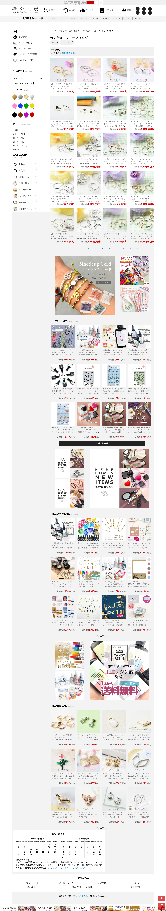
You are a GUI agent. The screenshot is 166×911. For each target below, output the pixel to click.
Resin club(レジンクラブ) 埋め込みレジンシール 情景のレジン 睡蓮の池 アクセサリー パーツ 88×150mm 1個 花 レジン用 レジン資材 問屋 (113, 393)
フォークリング (67, 42)
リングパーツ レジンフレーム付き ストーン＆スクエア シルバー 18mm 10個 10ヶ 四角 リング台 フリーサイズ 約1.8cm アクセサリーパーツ (88, 201)
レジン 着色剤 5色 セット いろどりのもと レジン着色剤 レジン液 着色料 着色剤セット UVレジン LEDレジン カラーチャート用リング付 (88, 354)
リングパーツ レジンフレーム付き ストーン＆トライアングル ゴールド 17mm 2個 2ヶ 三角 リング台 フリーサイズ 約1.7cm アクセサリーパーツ (115, 126)
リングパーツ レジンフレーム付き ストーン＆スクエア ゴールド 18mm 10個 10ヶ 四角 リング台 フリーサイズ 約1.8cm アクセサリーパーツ (141, 163)
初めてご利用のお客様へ (83, 887)
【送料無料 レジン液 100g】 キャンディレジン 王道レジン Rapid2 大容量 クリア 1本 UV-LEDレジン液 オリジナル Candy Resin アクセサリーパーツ (139, 354)
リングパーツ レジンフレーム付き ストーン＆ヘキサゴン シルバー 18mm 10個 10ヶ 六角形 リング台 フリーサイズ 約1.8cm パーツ (88, 238)
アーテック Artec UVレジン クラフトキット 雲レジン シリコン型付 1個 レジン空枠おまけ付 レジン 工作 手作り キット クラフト (139, 625)
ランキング (87, 10)
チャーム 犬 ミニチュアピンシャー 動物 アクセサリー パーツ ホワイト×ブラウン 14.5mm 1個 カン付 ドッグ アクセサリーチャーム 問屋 (88, 817)
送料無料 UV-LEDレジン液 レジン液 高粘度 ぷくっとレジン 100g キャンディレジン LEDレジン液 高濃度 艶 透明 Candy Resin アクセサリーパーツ (113, 354)
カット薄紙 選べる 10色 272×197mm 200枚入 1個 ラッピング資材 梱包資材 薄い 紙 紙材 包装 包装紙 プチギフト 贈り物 (139, 586)
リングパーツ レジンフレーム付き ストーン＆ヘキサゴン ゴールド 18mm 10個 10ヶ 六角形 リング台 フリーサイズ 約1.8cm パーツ (141, 201)
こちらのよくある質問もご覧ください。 (68, 867)
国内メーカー (22, 177)
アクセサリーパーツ (23, 209)
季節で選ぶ (21, 183)
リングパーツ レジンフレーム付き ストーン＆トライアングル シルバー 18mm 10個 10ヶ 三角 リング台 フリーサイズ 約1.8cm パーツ (88, 163)
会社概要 (31, 887)
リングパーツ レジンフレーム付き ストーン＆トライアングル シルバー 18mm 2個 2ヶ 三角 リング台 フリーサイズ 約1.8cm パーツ (62, 163)
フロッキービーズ (106, 18)
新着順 (72, 53)
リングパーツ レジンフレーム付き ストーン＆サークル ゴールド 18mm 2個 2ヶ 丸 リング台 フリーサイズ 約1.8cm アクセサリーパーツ (115, 238)
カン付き (54, 42)
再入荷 (68, 10)
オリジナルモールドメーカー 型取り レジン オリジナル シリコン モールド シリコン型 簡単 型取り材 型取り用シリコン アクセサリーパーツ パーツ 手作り (139, 547)
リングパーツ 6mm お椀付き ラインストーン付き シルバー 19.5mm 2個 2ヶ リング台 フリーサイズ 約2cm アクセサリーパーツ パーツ (141, 88)
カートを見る (161, 906)
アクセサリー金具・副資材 (69, 31)
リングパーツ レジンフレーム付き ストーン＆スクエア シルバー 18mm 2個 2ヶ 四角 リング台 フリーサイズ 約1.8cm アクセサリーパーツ (62, 201)
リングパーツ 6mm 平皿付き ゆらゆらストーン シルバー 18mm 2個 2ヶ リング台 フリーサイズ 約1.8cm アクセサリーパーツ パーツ (88, 126)
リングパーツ (74, 18)
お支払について (31, 883)
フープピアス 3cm (117, 18)
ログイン (20, 31)
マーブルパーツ (127, 18)
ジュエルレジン (85, 18)
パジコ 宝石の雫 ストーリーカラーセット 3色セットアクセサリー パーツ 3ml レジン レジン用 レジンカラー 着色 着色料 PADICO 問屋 (62, 625)
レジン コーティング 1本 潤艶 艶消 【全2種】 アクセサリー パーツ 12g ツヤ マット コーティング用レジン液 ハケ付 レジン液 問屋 (63, 393)
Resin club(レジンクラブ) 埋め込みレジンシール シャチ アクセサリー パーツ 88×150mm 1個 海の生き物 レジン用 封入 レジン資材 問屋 (88, 393)
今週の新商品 (102, 443)
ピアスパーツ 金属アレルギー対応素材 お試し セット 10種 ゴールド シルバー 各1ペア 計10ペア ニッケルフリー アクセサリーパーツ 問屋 (88, 625)
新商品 (19, 164)
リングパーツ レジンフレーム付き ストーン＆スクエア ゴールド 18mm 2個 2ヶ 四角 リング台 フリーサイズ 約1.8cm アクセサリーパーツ (115, 163)
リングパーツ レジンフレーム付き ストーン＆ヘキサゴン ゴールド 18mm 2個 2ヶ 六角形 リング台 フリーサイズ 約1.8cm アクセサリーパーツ (115, 201)
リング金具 (86, 31)
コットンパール (95, 18)
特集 (125, 10)
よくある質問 (100, 883)
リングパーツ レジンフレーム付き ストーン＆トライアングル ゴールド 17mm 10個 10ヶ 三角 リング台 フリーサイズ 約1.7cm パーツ (141, 126)
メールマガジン (23, 43)
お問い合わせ (134, 883)
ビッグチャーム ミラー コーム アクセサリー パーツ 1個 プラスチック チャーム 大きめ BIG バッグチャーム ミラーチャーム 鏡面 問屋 (114, 432)
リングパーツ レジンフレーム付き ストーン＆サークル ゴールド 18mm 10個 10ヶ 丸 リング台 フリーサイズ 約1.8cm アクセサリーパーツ (141, 238)
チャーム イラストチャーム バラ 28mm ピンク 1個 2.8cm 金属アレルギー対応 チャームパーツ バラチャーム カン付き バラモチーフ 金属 (63, 778)
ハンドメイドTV (23, 60)
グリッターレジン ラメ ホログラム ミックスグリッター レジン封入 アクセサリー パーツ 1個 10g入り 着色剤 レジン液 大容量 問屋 (63, 586)
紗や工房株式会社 (81, 896)
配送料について (66, 883)
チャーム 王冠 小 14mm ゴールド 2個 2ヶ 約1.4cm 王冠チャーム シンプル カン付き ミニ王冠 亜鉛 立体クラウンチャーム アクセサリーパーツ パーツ (113, 778)
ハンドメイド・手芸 (23, 196)
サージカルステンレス (53, 18)
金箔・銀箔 (138, 18)
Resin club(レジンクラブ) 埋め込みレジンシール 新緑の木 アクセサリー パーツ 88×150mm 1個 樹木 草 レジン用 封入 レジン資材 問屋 (139, 393)
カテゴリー (106, 10)
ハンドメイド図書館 (25, 54)
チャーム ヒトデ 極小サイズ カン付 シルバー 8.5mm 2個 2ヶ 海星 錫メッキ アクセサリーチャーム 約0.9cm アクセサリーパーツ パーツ (88, 739)
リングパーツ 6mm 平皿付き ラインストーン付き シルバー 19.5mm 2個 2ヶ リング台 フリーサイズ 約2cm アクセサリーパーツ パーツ (88, 88)
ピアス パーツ (64, 18)
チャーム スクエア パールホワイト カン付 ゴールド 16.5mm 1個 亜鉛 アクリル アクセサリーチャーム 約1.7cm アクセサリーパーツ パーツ (139, 739)
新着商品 (49, 10)
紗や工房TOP (135, 887)
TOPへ (161, 898)
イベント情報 (22, 48)
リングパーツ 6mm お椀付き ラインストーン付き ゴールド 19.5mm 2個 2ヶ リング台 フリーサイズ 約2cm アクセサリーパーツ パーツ (115, 88)
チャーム (20, 202)
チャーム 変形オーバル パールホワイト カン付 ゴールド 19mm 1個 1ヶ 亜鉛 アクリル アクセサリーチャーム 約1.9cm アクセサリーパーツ (113, 739)
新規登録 (20, 37)
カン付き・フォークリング (103, 31)
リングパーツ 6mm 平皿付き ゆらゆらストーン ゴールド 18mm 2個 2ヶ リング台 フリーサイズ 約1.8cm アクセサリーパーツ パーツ (62, 126)
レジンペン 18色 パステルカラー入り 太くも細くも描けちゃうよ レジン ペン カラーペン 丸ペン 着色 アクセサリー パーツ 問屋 (88, 586)
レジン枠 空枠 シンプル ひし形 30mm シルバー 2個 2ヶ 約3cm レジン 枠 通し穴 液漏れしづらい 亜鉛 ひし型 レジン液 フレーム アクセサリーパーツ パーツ (139, 778)
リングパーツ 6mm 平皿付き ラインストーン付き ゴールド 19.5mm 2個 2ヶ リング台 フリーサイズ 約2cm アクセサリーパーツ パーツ (62, 88)
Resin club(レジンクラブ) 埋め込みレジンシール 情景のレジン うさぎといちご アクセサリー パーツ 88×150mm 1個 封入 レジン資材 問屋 (63, 432)
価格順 (65, 53)
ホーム (53, 31)
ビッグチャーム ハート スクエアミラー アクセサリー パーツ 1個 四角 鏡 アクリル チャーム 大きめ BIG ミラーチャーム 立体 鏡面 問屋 (88, 432)
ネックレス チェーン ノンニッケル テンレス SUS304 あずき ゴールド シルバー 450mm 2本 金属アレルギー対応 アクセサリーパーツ (113, 547)
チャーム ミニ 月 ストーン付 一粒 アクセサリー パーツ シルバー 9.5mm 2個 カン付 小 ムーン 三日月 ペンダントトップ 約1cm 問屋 (114, 817)
